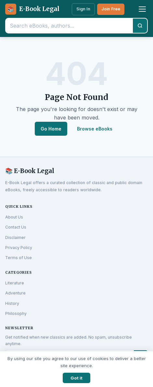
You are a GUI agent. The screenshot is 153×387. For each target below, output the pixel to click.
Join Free (110, 8)
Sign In (83, 8)
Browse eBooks (94, 128)
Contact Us (15, 227)
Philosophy (16, 313)
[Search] (140, 26)
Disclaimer (15, 237)
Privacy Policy (18, 247)
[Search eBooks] (69, 26)
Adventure (15, 293)
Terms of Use (18, 257)
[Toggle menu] (142, 9)
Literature (14, 283)
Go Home (51, 128)
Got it (76, 378)
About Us (14, 217)
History (12, 303)
